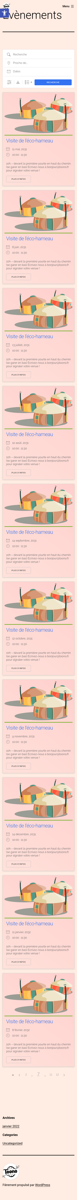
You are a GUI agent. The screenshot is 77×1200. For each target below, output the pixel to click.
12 (57, 1074)
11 (51, 1074)
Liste (27, 82)
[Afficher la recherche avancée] (9, 82)
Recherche (53, 82)
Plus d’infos (19, 179)
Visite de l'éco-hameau (29, 141)
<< (13, 1075)
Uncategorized (13, 1143)
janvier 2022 (11, 1126)
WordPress (42, 1185)
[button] (4, 13)
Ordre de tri (18, 82)
